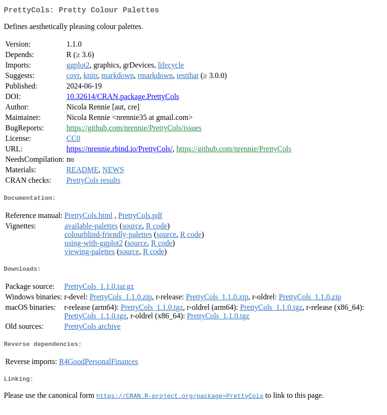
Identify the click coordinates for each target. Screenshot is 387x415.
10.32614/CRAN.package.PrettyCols (122, 98)
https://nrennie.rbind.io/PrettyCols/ (119, 151)
